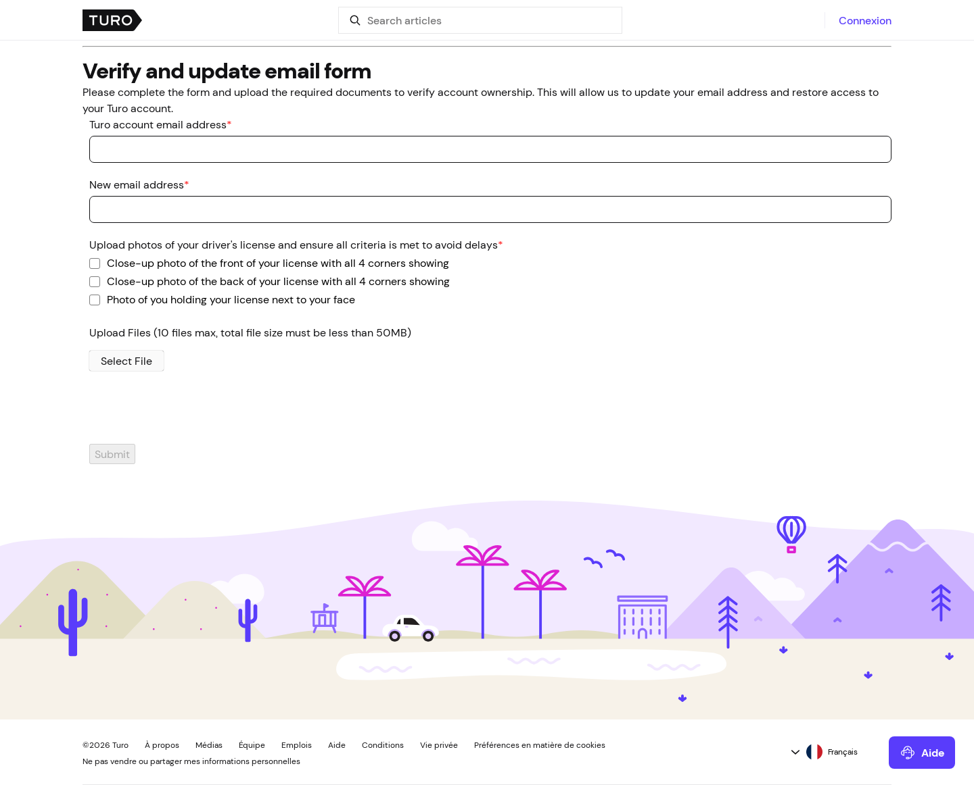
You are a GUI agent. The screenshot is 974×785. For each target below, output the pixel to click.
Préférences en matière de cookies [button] (539, 745)
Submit (112, 454)
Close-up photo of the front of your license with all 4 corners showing (278, 262)
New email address (139, 184)
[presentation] (185, 417)
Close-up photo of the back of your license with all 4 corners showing (278, 280)
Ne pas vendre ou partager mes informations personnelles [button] (191, 761)
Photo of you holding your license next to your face (231, 298)
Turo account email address (160, 124)
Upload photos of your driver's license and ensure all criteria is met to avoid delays (296, 244)
